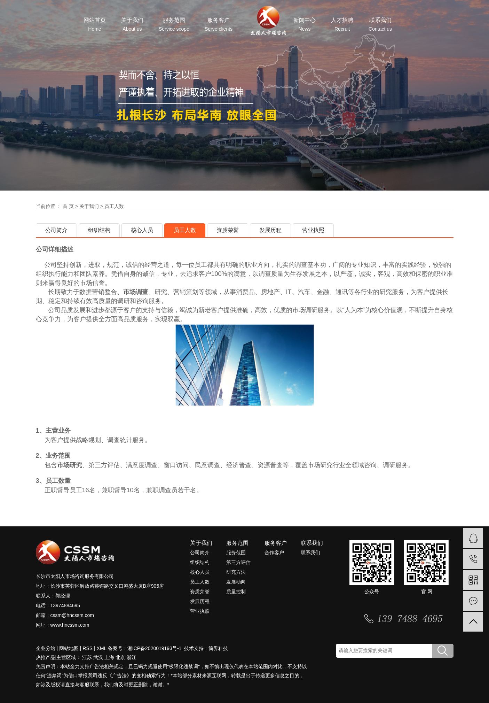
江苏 (87, 657)
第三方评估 (238, 562)
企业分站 (45, 648)
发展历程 (270, 230)
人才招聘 (342, 24)
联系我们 (380, 24)
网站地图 (69, 648)
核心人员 (142, 230)
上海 (109, 657)
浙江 (131, 657)
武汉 (98, 657)
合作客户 (274, 552)
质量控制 (236, 591)
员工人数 (185, 230)
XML (102, 648)
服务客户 (218, 24)
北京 (120, 657)
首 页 (68, 206)
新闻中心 (304, 24)
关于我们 (132, 24)
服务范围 (174, 24)
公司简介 (56, 230)
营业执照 (313, 230)
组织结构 (99, 230)
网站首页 (95, 24)
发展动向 (236, 582)
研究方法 (236, 572)
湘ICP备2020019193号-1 (155, 648)
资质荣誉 (227, 230)
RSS (87, 648)
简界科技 (218, 648)
